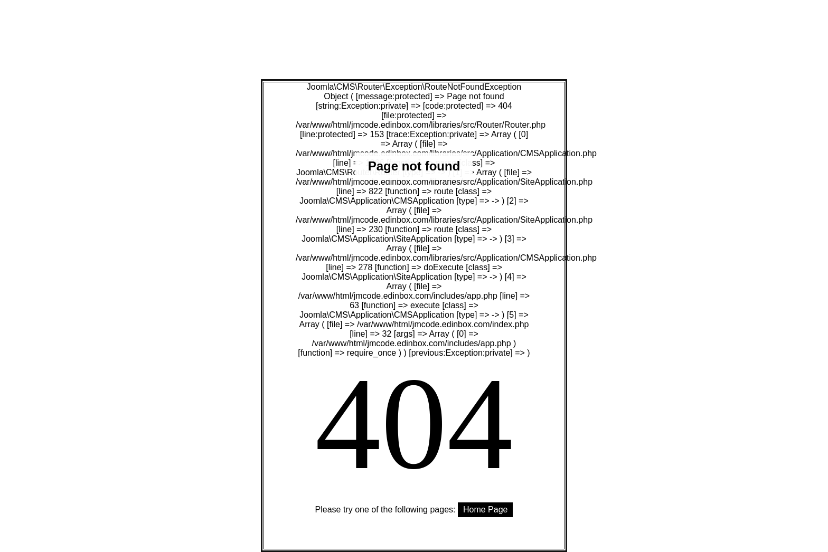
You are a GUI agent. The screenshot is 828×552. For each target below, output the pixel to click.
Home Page (485, 509)
